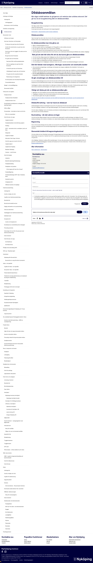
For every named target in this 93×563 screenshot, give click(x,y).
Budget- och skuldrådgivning (10, 85)
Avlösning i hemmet (8, 380)
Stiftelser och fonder (9, 38)
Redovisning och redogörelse (13, 77)
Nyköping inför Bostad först (10, 257)
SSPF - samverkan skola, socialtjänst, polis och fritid (16, 129)
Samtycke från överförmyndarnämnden (15, 61)
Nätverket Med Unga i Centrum (12, 138)
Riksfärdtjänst (7, 361)
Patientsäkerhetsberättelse (10, 273)
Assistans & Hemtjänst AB (12, 409)
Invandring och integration (9, 290)
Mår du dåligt (7, 108)
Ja (79, 212)
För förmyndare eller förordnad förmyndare (15, 79)
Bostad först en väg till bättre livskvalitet (15, 260)
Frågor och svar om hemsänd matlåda (13, 431)
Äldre (4, 467)
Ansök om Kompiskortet (11, 222)
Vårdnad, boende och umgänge (12, 184)
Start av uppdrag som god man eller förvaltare (14, 64)
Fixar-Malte (7, 389)
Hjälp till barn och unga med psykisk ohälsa (14, 331)
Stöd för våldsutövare (9, 461)
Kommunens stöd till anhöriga (11, 25)
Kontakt (91, 7)
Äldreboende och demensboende (12, 501)
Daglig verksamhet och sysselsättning (13, 206)
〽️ (0, 561)
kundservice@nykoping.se (37, 143)
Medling (7, 125)
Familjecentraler (8, 95)
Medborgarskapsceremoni (10, 299)
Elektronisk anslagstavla (74, 539)
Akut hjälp (5, 13)
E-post (48, 543)
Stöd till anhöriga (8, 370)
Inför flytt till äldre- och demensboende (14, 506)
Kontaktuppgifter (6, 541)
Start (1, 7)
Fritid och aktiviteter (9, 209)
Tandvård (6, 280)
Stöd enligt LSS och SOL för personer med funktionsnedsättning (14, 231)
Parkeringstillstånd (8, 358)
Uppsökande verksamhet (10, 373)
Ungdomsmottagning (10, 146)
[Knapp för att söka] (81, 2)
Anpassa (40, 3)
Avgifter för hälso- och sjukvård (11, 266)
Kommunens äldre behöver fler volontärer (13, 488)
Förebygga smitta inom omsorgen (12, 287)
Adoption (7, 158)
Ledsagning (6, 354)
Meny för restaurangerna (11, 495)
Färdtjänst (6, 351)
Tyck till (4, 543)
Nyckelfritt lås (7, 434)
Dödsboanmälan (8, 32)
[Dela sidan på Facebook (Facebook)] (37, 218)
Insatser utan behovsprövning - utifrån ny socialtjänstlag (13, 320)
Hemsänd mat (7, 425)
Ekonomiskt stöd (7, 35)
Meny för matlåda (9, 428)
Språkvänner (7, 305)
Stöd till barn (7, 464)
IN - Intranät (49, 539)
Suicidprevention (8, 340)
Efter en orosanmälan (10, 114)
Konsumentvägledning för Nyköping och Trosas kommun (14, 309)
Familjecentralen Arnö (10, 100)
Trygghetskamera (8, 440)
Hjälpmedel (7, 418)
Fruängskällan (8, 504)
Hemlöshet (5, 254)
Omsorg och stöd (7, 7)
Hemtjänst (6, 392)
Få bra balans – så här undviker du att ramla (14, 450)
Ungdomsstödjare (9, 135)
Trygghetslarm (7, 443)
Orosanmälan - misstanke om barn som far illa (14, 111)
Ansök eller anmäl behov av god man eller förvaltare (15, 47)
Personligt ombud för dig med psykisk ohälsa (14, 337)
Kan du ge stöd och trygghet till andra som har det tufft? (16, 52)
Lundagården (8, 515)
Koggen (7, 509)
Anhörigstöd (7, 19)
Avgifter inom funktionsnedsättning (12, 197)
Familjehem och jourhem (10, 166)
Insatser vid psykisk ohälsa (10, 334)
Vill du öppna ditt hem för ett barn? (14, 169)
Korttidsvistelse (9, 244)
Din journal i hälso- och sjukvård (11, 269)
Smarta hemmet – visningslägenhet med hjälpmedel (13, 421)
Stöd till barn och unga (9, 117)
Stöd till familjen (8, 155)
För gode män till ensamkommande (14, 74)
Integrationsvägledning (9, 296)
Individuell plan (7, 216)
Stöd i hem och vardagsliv (9, 377)
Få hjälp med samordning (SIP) (10, 247)
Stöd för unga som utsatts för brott (13, 141)
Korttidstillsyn (8, 242)
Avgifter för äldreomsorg (10, 476)
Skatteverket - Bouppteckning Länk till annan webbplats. (45, 31)
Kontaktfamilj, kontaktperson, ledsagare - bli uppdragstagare (14, 104)
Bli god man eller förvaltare (11, 56)
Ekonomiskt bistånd (8, 88)
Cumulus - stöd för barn (10, 152)
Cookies (21, 560)
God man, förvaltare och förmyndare (12, 41)
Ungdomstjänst (8, 144)
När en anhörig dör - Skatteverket (39, 149)
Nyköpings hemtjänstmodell (13, 398)
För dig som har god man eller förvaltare (14, 44)
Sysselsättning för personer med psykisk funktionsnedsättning (13, 344)
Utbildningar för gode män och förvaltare (15, 71)
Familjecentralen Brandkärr (11, 98)
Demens (6, 483)
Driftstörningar (54, 3)
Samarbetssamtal (9, 179)
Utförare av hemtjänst (10, 403)
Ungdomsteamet (9, 120)
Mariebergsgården (9, 517)
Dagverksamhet (8, 479)
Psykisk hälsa (6, 325)
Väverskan (7, 529)
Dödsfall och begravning (18, 7)
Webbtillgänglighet (28, 560)
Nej (85, 212)
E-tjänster (46, 3)
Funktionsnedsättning (8, 188)
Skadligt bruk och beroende (9, 364)
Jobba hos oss (72, 541)
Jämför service (27, 543)
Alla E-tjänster (27, 541)
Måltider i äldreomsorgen (10, 492)
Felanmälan (4, 539)
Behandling (6, 367)
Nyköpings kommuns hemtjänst (12, 395)
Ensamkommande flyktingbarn (11, 302)
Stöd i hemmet (7, 235)
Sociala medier (72, 543)
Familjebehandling (9, 163)
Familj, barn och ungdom (8, 91)
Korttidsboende (9, 512)
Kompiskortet (7, 219)
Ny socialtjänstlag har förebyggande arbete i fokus (14, 317)
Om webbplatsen (5, 560)
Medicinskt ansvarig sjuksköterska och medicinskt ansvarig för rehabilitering (15, 276)
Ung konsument (7, 313)
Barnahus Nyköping (9, 149)
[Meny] (88, 2)
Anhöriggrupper (8, 22)
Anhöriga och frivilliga (8, 16)
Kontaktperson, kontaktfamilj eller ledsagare (14, 225)
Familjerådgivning (9, 172)
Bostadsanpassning (8, 386)
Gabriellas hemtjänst (11, 406)
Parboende (7, 523)
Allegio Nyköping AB (11, 415)
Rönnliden (7, 526)
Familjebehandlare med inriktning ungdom (14, 123)
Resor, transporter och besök (9, 348)
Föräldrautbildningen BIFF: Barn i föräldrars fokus (15, 175)
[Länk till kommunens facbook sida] (2, 551)
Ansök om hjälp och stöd (10, 194)
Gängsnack (7, 133)
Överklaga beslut (7, 532)
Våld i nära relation (7, 453)
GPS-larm (6, 446)
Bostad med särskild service (10, 203)
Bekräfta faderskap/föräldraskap (12, 161)
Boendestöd (7, 200)
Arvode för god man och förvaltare (14, 68)
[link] (61, 172)
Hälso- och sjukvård (7, 263)
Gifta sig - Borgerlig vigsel (9, 251)
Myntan (7, 520)
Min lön (48, 541)
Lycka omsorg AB (10, 412)
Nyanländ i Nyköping (9, 293)
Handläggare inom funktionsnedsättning (13, 212)
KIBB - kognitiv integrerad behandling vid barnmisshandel (13, 457)
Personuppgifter (14, 560)
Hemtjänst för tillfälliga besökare (13, 401)
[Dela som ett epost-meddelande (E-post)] (42, 218)
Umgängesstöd (8, 182)
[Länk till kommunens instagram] (5, 551)
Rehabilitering (7, 283)
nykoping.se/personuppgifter (81, 199)
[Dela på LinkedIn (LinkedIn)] (40, 218)
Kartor (25, 539)
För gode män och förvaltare (11, 58)
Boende (6, 328)
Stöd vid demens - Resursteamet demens (15, 486)
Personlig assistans (8, 228)
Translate (61, 3)
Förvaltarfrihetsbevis (10, 82)
